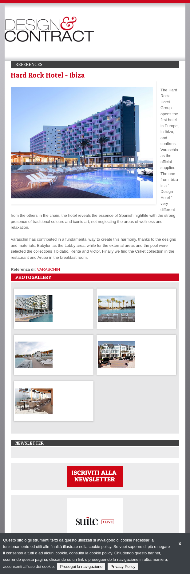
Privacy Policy (122, 566)
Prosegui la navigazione (81, 566)
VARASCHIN (48, 269)
